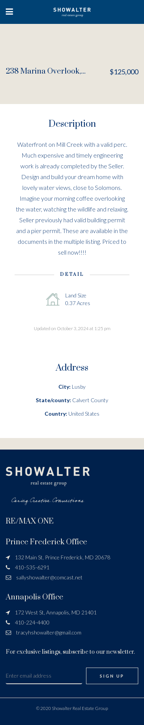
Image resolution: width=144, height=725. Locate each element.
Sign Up (112, 675)
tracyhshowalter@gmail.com (48, 632)
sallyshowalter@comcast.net (49, 577)
